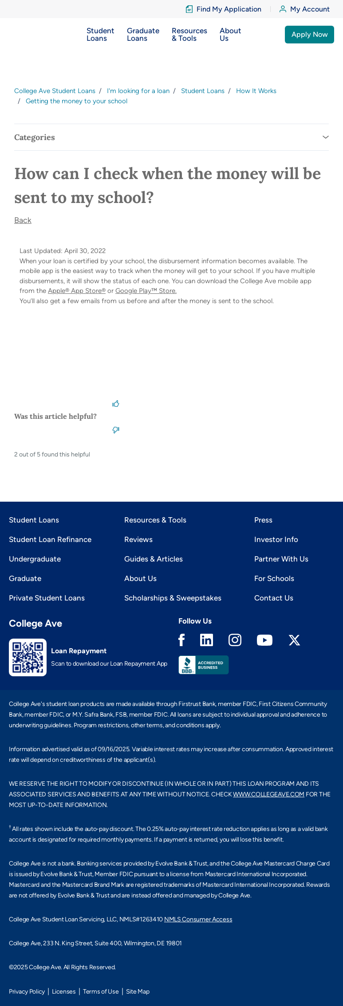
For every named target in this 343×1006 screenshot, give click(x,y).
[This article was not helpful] (116, 429)
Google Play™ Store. (146, 291)
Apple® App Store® (77, 291)
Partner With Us (281, 558)
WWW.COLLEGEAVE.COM (268, 794)
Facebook (181, 640)
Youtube (264, 640)
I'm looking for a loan (138, 91)
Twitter (294, 640)
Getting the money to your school (76, 101)
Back (23, 220)
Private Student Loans (47, 597)
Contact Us (273, 597)
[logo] (26, 34)
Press (263, 519)
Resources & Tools (155, 519)
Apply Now (310, 34)
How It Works (256, 91)
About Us (140, 578)
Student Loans (203, 91)
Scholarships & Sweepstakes (172, 597)
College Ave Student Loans (54, 91)
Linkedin (206, 640)
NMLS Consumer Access (198, 919)
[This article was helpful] (116, 403)
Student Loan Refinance (50, 539)
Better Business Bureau (203, 665)
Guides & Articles (153, 558)
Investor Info (276, 539)
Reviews (138, 539)
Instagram (235, 640)
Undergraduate (35, 558)
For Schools (274, 578)
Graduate (25, 578)
